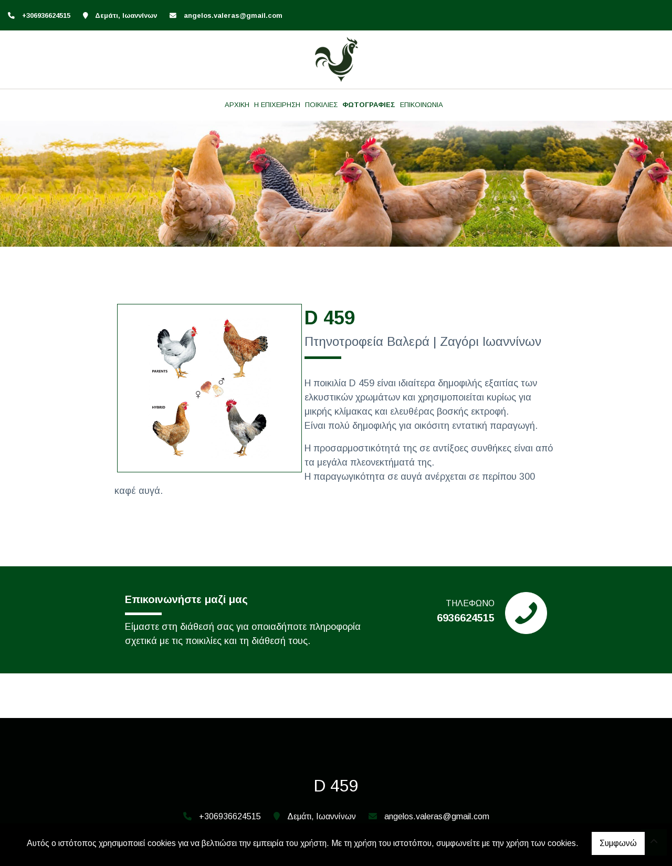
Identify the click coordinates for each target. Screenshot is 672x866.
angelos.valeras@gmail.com (233, 15)
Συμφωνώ (618, 843)
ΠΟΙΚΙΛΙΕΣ (321, 105)
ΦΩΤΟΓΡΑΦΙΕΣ (368, 105)
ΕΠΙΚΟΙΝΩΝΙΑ (421, 105)
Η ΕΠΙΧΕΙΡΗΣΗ (277, 105)
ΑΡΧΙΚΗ (237, 105)
